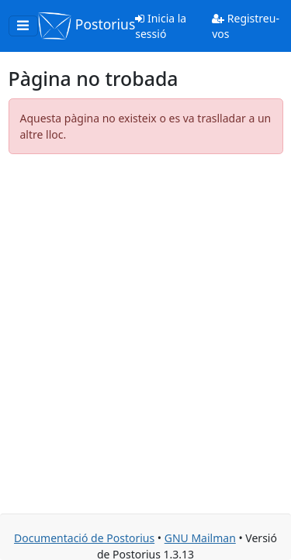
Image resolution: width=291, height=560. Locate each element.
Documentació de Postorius (84, 538)
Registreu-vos (245, 26)
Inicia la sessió (160, 26)
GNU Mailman (200, 538)
